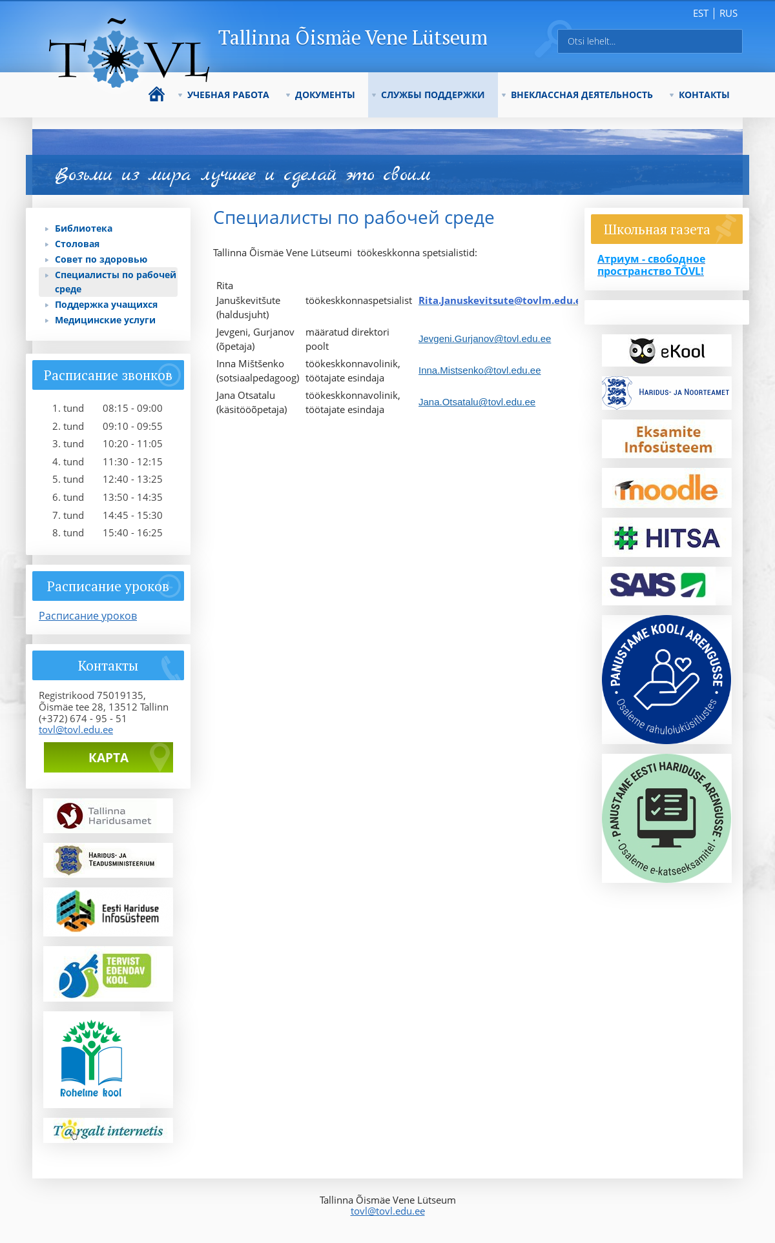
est (700, 12)
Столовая (77, 243)
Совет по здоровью (101, 259)
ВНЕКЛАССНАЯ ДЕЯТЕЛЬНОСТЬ (582, 94)
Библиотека (83, 228)
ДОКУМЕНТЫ (325, 94)
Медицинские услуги (105, 320)
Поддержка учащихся (106, 304)
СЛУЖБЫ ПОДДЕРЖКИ (433, 94)
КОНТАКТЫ (704, 94)
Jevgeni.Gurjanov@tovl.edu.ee (484, 338)
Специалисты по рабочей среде (115, 281)
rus (728, 12)
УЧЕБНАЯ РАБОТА (228, 94)
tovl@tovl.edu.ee (76, 729)
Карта (108, 757)
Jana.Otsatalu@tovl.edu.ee (476, 401)
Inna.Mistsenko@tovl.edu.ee (479, 370)
